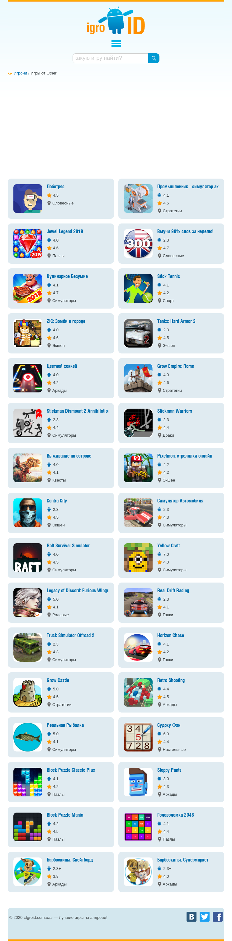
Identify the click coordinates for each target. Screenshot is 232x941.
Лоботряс (55, 187)
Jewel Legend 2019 (65, 231)
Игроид (116, 20)
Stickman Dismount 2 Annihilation (78, 411)
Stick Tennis (168, 276)
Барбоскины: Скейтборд (70, 860)
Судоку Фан (168, 725)
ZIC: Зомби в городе (66, 321)
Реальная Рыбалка (65, 725)
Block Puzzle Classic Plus (71, 770)
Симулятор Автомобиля (180, 501)
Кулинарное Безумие (67, 276)
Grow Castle (58, 680)
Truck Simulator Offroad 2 (70, 635)
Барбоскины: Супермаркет (182, 860)
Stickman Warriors (174, 411)
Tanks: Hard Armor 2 (176, 321)
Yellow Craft (168, 546)
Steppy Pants (169, 770)
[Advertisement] (116, 128)
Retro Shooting (171, 680)
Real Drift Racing (173, 590)
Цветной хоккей (62, 366)
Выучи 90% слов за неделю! (185, 231)
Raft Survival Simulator (68, 546)
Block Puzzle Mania (65, 815)
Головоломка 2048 (175, 815)
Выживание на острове (69, 456)
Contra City (57, 501)
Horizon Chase (170, 635)
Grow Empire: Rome (175, 366)
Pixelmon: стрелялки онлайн (184, 456)
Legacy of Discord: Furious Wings (78, 590)
